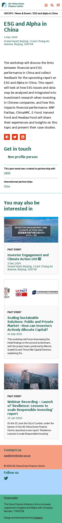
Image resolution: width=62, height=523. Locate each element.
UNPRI (7, 173)
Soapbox (38, 517)
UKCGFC (8, 13)
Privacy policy (11, 497)
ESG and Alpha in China (45, 13)
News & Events (23, 13)
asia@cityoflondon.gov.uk (17, 455)
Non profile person (23, 157)
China (7, 186)
